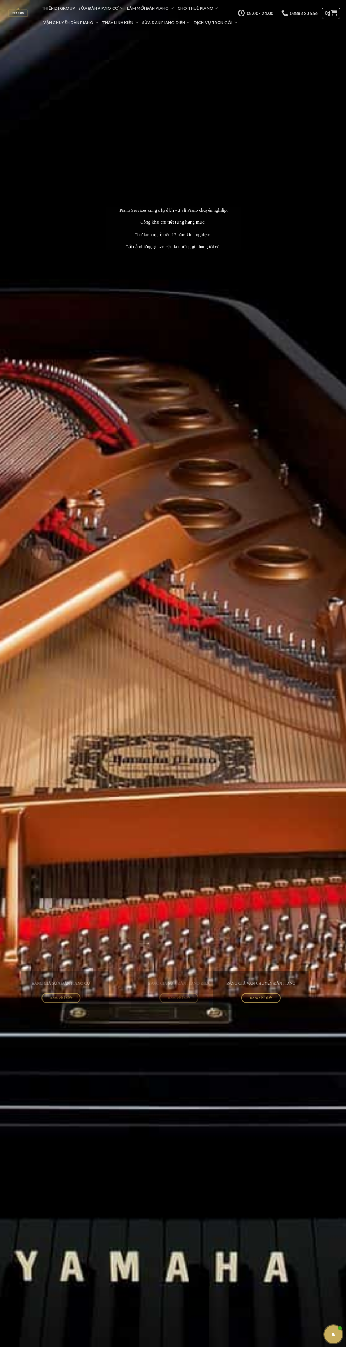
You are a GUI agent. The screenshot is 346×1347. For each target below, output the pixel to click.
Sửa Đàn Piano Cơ (101, 8)
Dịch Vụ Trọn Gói (215, 22)
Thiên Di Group (58, 8)
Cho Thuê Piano (198, 8)
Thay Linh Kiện (120, 22)
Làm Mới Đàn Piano (150, 8)
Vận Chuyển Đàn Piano (70, 22)
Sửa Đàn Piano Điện (166, 22)
